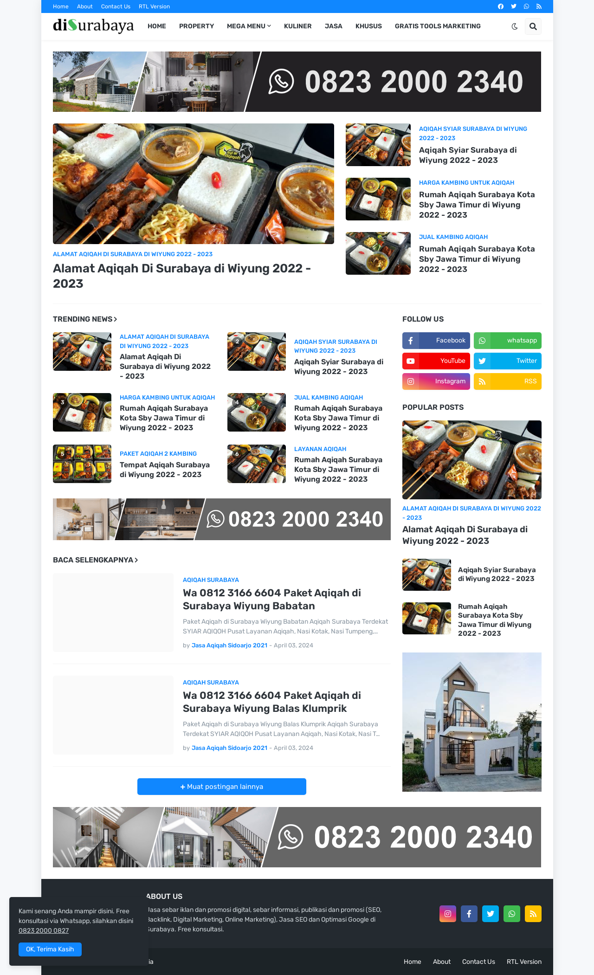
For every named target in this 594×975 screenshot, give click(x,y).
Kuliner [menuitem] (298, 26)
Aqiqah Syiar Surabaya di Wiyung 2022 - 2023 (468, 155)
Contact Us (115, 6)
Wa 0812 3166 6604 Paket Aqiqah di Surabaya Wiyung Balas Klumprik (272, 702)
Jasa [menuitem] (333, 26)
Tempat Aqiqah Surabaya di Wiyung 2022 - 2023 (165, 469)
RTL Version (154, 6)
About (85, 6)
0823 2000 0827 (44, 931)
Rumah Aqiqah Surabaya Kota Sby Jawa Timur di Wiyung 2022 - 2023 (477, 205)
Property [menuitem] (196, 26)
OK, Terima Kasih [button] (50, 949)
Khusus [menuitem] (368, 26)
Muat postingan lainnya (224, 786)
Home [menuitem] (157, 26)
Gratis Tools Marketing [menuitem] (438, 26)
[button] (514, 26)
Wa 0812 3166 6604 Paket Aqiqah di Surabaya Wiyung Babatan (272, 600)
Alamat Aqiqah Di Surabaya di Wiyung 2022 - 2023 (182, 276)
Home (61, 6)
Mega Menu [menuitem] (246, 26)
